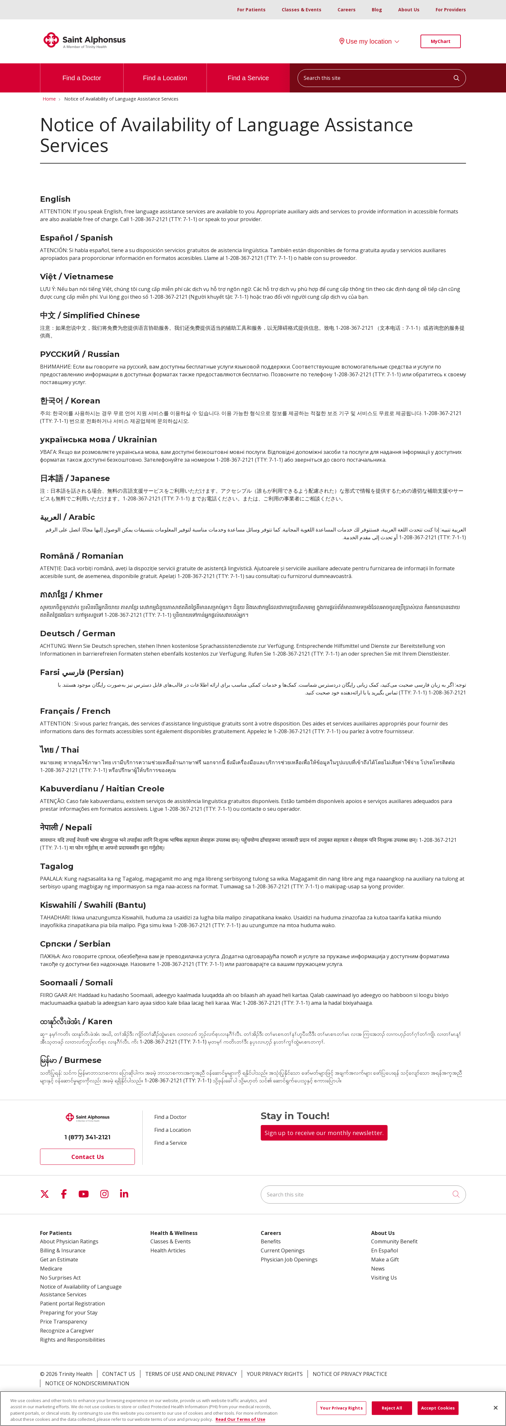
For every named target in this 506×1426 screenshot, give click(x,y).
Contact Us (87, 1157)
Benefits (271, 1241)
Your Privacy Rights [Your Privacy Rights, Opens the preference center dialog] (341, 1412)
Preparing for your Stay (68, 1312)
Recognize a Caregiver (67, 1330)
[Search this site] (382, 78)
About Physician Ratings (69, 1241)
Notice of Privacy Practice (350, 1374)
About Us (409, 9)
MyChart (440, 41)
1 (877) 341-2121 (87, 1137)
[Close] (496, 1412)
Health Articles (168, 1250)
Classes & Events (301, 9)
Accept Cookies (438, 1412)
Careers (347, 9)
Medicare (51, 1268)
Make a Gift (385, 1259)
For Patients (251, 9)
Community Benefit (394, 1241)
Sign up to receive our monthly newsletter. (324, 1133)
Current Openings (283, 1250)
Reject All (392, 1412)
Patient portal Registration (72, 1303)
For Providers (451, 9)
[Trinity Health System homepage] (84, 51)
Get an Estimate (59, 1259)
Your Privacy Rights (275, 1374)
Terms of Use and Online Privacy (191, 1374)
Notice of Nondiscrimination (87, 1383)
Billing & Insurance (63, 1250)
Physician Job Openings (289, 1259)
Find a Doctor (81, 72)
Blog (377, 9)
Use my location (365, 41)
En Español (384, 1250)
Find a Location (165, 72)
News (378, 1268)
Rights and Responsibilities (72, 1339)
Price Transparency (63, 1321)
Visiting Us (384, 1277)
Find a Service (248, 72)
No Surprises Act (60, 1277)
